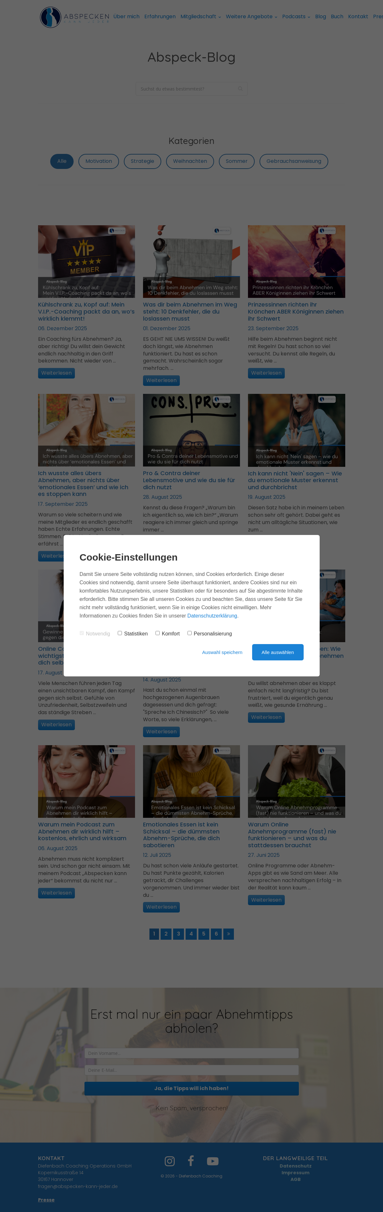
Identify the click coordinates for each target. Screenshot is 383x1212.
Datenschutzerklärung (212, 615)
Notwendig (95, 633)
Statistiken (133, 633)
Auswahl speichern (222, 652)
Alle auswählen (278, 652)
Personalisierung (210, 633)
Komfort (168, 633)
